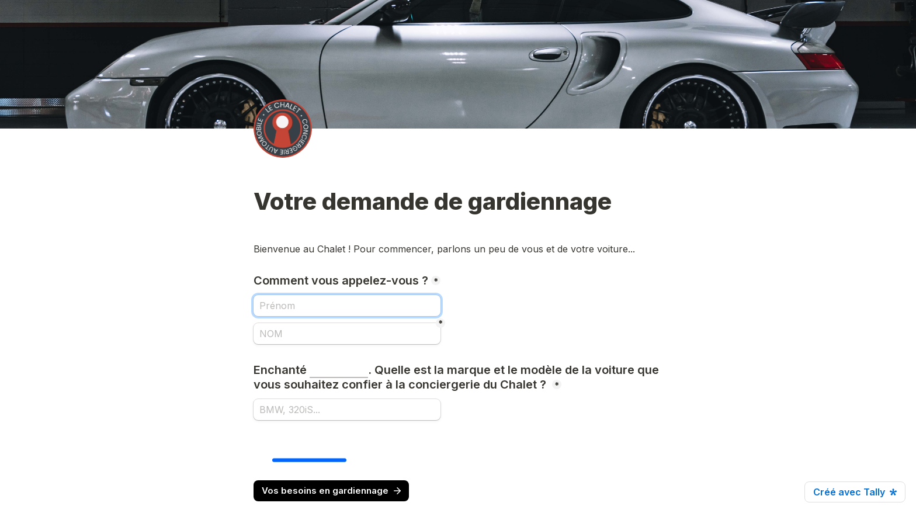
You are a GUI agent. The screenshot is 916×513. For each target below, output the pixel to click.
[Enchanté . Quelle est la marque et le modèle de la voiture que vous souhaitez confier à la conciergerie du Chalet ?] (347, 409)
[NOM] (347, 333)
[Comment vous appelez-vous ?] (347, 305)
